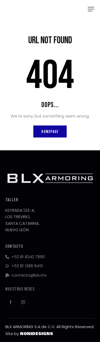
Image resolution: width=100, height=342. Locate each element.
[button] (91, 9)
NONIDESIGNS (36, 334)
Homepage (49, 131)
